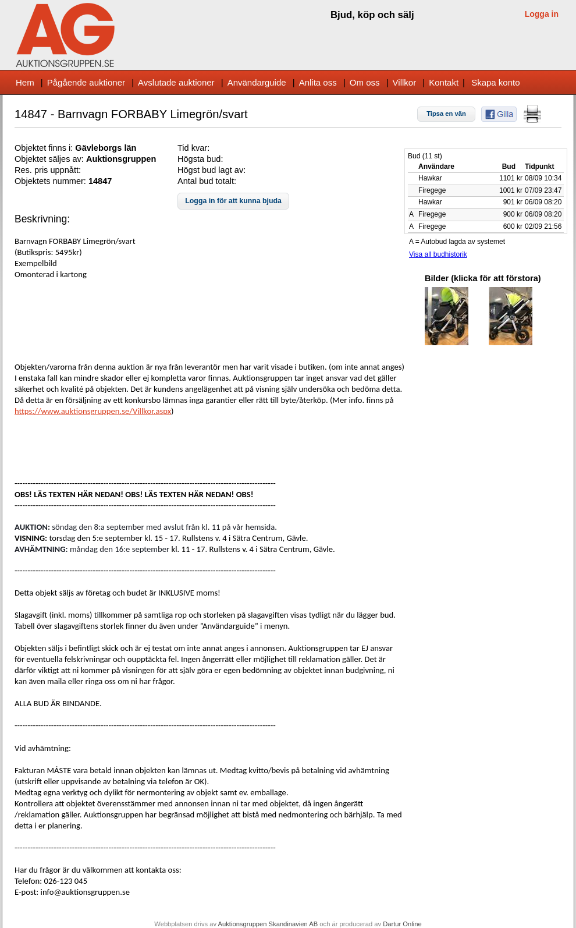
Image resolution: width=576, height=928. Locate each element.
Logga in (542, 14)
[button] (446, 114)
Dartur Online (402, 923)
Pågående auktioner (86, 82)
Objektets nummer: (51, 181)
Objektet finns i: (45, 148)
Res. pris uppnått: (48, 170)
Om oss (365, 82)
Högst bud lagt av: (211, 170)
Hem (25, 82)
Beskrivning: (42, 219)
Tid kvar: (193, 148)
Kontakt (443, 82)
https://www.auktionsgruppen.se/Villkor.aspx (93, 411)
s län (126, 148)
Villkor (405, 82)
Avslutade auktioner (176, 82)
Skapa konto (495, 82)
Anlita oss (318, 82)
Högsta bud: (200, 159)
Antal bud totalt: (206, 181)
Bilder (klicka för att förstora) (483, 278)
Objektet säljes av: (50, 159)
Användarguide (256, 82)
